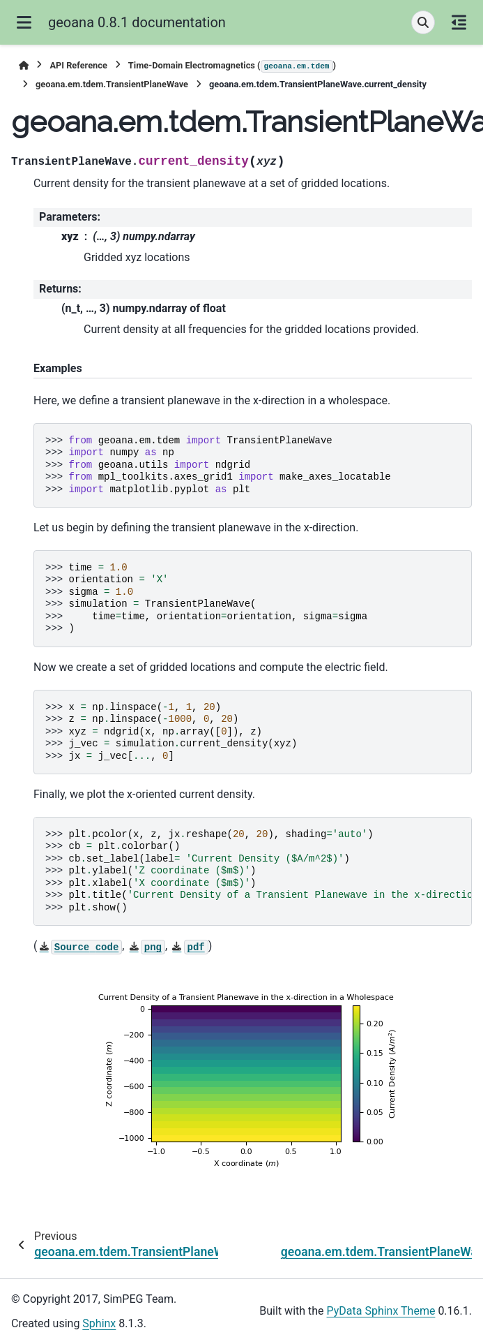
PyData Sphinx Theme (381, 1310)
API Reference (78, 65)
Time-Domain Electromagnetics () (232, 66)
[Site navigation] (24, 22)
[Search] (423, 22)
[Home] (24, 65)
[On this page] (459, 22)
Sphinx (99, 1323)
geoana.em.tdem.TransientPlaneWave (112, 84)
